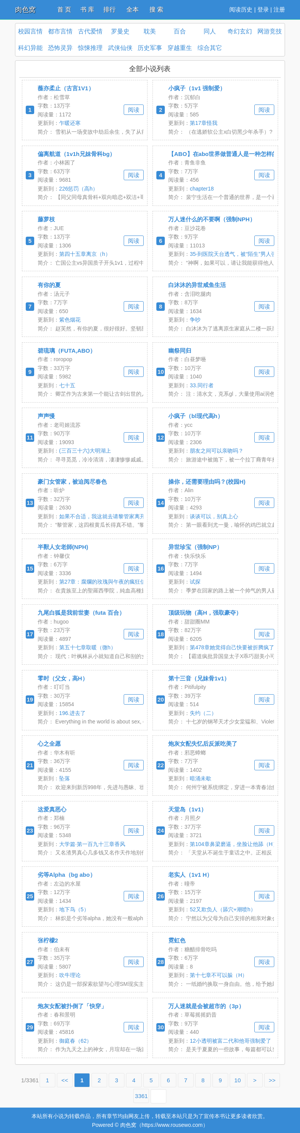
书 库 (87, 9)
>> (272, 1080)
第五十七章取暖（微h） (87, 647)
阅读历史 (240, 9)
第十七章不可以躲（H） (218, 975)
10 (237, 1080)
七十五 (67, 385)
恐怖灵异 (60, 48)
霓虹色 (177, 940)
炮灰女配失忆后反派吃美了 (202, 743)
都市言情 (60, 31)
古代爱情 (90, 31)
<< (64, 1080)
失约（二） (203, 713)
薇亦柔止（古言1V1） (66, 88)
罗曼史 (120, 31)
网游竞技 (269, 31)
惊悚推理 (90, 48)
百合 (180, 31)
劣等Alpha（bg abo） (67, 874)
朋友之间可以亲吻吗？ (217, 451)
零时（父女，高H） (63, 678)
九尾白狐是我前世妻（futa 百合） (81, 612)
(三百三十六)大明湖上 (85, 451)
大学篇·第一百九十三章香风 (92, 844)
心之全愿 (49, 743)
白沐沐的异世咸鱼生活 (197, 285)
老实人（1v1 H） (190, 874)
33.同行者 (201, 385)
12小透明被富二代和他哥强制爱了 (230, 1041)
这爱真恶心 (52, 809)
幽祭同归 (179, 350)
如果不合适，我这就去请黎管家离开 (102, 516)
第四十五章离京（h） (85, 254)
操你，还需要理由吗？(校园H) (206, 481)
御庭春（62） (75, 1041)
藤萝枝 (46, 219)
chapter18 (202, 189)
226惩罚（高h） (78, 189)
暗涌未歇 (200, 778)
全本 (132, 9)
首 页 (64, 9)
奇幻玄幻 (239, 31)
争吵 (195, 320)
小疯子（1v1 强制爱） (196, 88)
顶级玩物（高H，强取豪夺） (205, 612)
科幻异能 (30, 48)
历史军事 (150, 48)
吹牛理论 (70, 975)
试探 (195, 582)
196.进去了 (72, 713)
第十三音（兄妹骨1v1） (199, 678)
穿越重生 (179, 48)
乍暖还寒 (70, 123)
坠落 (64, 778)
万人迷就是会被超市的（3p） (206, 1006)
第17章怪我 (203, 123)
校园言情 (30, 31)
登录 (263, 9)
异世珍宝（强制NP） (195, 547)
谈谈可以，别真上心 (214, 516)
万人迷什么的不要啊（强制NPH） (211, 219)
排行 (109, 9)
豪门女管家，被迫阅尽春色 (72, 481)
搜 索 (156, 9)
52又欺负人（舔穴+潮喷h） (223, 909)
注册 (279, 9)
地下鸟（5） (74, 909)
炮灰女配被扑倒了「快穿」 (72, 1006)
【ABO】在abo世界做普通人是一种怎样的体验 (228, 154)
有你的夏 (49, 285)
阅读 (133, 109)
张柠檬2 (48, 940)
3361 (141, 1096)
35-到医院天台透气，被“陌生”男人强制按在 (241, 254)
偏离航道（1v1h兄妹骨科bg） (77, 154)
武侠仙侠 (120, 48)
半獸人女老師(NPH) (63, 547)
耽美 (150, 31)
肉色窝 (25, 9)
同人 (210, 31)
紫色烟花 (70, 320)
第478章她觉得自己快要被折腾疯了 (232, 647)
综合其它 (209, 48)
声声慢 (46, 416)
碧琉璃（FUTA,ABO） (67, 350)
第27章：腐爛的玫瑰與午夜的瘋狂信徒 (105, 582)
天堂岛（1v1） (187, 809)
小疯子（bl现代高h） (195, 416)
